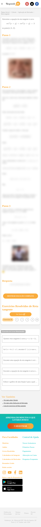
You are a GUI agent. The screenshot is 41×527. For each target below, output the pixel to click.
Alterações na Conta (30, 455)
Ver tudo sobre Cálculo (11, 400)
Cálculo (13, 12)
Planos (26, 513)
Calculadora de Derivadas (11, 459)
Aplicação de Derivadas (25, 12)
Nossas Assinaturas (29, 443)
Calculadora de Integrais (11, 455)
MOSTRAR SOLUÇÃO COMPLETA (20, 296)
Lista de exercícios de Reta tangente (15, 406)
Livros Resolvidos (8, 451)
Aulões (4, 447)
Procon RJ (33, 513)
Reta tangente (5, 14)
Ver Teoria (20, 314)
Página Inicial (5, 12)
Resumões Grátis (8, 463)
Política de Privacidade (8, 513)
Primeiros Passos (28, 447)
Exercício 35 (7, 319)
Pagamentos (27, 451)
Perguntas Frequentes (30, 459)
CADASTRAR (20, 426)
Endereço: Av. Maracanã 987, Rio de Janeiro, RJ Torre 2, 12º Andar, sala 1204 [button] (20, 521)
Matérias (5, 443)
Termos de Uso (17, 513)
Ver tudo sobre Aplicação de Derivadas (16, 403)
